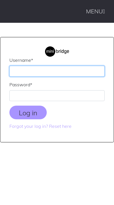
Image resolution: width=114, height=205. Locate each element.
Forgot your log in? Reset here (40, 126)
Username (21, 60)
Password (20, 84)
